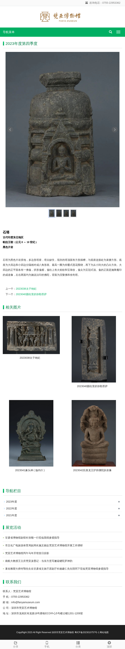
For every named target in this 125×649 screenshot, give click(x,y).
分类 (78, 644)
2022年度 (11, 508)
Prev (10, 130)
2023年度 (11, 501)
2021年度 (11, 515)
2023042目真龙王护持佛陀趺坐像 (92, 470)
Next (115, 130)
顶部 (109, 644)
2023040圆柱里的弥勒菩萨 (31, 294)
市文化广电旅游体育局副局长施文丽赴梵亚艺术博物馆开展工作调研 (44, 545)
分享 (15, 644)
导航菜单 (9, 32)
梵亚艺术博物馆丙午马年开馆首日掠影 (27, 553)
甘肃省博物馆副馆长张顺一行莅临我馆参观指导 (32, 537)
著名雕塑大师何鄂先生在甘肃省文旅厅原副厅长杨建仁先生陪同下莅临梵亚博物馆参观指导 (57, 568)
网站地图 (104, 632)
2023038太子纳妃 (26, 288)
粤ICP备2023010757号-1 (87, 632)
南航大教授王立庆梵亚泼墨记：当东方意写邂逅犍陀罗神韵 (38, 560)
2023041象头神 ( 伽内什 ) (30, 470)
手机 (46, 644)
